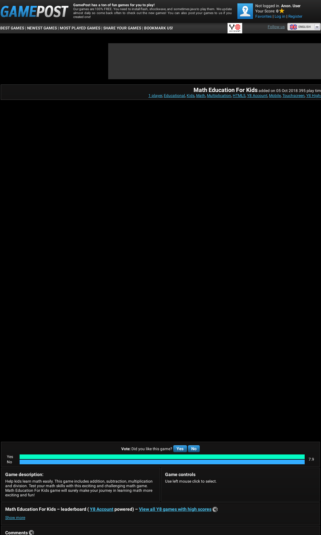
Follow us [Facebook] (276, 27)
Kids (190, 95)
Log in (280, 16)
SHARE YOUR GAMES (122, 28)
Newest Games (42, 28)
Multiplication (219, 95)
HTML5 (239, 95)
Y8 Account (257, 95)
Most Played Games (80, 28)
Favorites (263, 16)
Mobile (275, 95)
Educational (174, 95)
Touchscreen (293, 95)
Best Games (12, 28)
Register (295, 16)
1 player (155, 95)
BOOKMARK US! (158, 28)
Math (200, 95)
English (300, 26)
